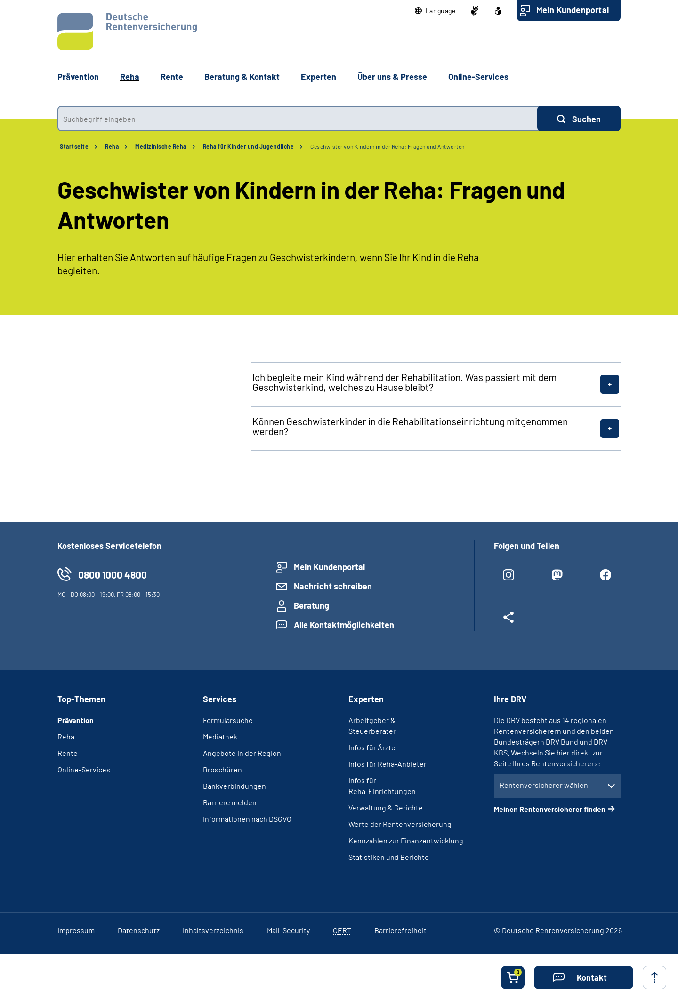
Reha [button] (129, 77)
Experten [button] (318, 77)
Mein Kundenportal (572, 10)
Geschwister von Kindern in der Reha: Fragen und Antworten (387, 146)
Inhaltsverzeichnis (213, 930)
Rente (67, 752)
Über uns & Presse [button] (392, 77)
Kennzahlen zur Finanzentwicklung (405, 840)
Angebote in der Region (242, 752)
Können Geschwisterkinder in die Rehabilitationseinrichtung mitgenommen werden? (410, 426)
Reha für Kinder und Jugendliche (248, 146)
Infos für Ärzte (372, 747)
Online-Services (478, 77)
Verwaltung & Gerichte (385, 807)
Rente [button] (172, 77)
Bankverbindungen (234, 785)
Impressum (76, 930)
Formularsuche (228, 719)
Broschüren (222, 769)
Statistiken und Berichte (388, 856)
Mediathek (220, 736)
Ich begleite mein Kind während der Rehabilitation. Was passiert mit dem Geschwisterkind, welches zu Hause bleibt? (404, 382)
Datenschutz (139, 930)
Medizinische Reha (160, 146)
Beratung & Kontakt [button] (242, 77)
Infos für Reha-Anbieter (387, 763)
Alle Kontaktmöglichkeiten (344, 625)
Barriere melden (230, 802)
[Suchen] (579, 118)
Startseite (74, 146)
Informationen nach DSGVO (247, 818)
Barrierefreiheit (400, 930)
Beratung (311, 605)
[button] (435, 10)
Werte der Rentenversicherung (400, 823)
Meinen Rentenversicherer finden (549, 808)
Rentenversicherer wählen (544, 784)
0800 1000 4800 (112, 574)
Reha (112, 146)
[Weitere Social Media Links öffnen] (509, 621)
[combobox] (297, 118)
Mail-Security (288, 930)
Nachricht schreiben (333, 586)
